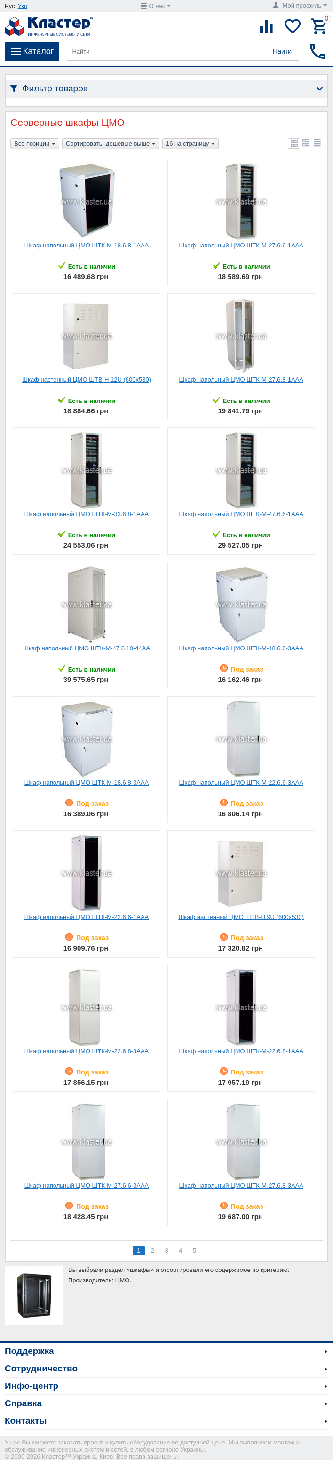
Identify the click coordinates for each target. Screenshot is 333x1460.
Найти (282, 51)
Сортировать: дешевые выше (111, 144)
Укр (23, 5)
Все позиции (35, 144)
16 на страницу (190, 144)
